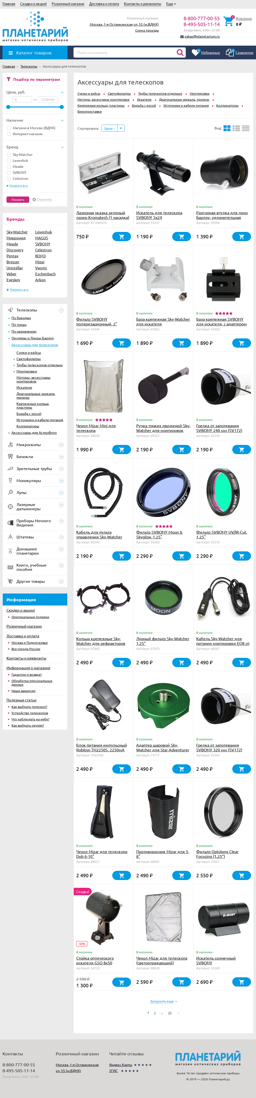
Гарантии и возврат (27, 674)
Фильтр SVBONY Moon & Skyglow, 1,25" (159, 534)
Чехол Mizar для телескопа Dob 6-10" (101, 854)
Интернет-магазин (24, 133)
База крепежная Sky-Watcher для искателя (163, 321)
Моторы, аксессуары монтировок (33, 379)
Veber (11, 273)
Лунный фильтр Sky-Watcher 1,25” (162, 641)
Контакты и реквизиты (142, 3)
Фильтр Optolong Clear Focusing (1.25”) (217, 854)
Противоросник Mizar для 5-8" (162, 854)
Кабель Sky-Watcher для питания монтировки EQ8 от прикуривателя (223, 643)
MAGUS (41, 237)
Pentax (12, 255)
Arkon (40, 279)
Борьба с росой (28, 413)
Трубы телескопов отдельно (39, 365)
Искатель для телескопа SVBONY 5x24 (159, 215)
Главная (8, 3)
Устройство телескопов (30, 713)
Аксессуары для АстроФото (34, 432)
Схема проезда (147, 30)
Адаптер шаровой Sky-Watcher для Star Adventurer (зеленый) (162, 749)
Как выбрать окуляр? (28, 725)
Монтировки (26, 371)
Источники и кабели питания (39, 419)
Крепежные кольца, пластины (32, 405)
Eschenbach (45, 273)
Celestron (17, 178)
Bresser (13, 261)
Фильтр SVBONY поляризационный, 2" (96, 321)
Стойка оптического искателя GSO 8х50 (95, 960)
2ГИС (113, 1070)
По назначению (24, 331)
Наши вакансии (24, 691)
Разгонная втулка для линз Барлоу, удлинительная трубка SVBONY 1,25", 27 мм (223, 217)
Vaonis (41, 267)
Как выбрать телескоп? (29, 706)
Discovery (14, 249)
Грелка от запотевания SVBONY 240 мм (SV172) (219, 428)
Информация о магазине (28, 667)
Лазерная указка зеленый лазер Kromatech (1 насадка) (102, 215)
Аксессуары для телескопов (35, 344)
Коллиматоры (27, 426)
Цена (109, 128)
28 (170, 1012)
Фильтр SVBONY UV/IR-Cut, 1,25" (221, 534)
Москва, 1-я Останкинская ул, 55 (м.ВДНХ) (124, 24)
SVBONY (16, 172)
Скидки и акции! (33, 3)
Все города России (26, 649)
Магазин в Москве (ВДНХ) (31, 127)
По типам (19, 324)
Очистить (44, 199)
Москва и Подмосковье (30, 642)
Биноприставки (90, 111)
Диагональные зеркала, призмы (35, 395)
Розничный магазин (68, 3)
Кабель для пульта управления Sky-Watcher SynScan (99, 536)
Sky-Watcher (19, 154)
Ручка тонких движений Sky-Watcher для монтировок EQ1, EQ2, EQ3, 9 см (163, 430)
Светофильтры (28, 358)
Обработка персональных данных (32, 683)
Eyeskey (13, 279)
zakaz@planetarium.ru (202, 36)
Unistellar (14, 267)
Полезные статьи (21, 700)
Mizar (40, 261)
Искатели (24, 387)
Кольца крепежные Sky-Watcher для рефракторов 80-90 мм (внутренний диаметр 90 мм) (100, 645)
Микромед (16, 237)
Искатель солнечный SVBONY (216, 960)
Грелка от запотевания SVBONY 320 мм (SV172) (219, 747)
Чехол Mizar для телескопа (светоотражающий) (161, 960)
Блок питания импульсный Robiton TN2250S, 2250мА (101, 747)
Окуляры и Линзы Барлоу (33, 338)
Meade (15, 166)
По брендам (21, 317)
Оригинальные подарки (30, 617)
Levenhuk (17, 160)
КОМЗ (40, 255)
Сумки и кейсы (28, 352)
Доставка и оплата (104, 3)
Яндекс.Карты (120, 1064)
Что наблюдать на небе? (30, 719)
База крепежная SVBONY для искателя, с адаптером (221, 321)
